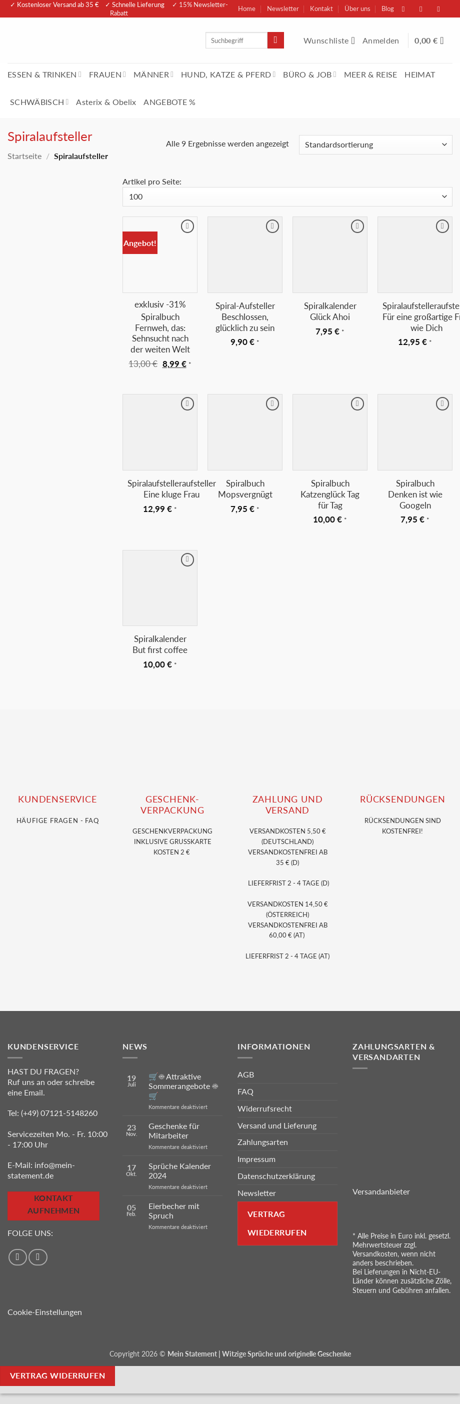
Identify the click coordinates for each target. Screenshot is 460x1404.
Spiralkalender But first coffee (160, 644)
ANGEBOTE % (170, 101)
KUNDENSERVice (57, 799)
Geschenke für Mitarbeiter (174, 1130)
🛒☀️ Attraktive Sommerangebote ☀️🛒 (183, 1086)
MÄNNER (154, 74)
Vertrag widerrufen (57, 1375)
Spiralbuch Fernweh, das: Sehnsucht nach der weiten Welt (160, 333)
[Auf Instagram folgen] (426, 8)
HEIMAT (419, 74)
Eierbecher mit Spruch (174, 1210)
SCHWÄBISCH (39, 101)
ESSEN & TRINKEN (45, 74)
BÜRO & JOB (309, 74)
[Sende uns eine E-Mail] (443, 8)
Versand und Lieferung (277, 1125)
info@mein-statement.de (41, 1170)
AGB (246, 1074)
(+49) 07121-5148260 (59, 1113)
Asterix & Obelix (106, 101)
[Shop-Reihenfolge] (375, 144)
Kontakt (321, 8)
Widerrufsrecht (265, 1108)
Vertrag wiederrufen (277, 1223)
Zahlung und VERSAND (287, 804)
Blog (388, 8)
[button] (382, 41)
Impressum (257, 1159)
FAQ (246, 1091)
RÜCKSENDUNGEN (402, 799)
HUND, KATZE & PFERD (228, 74)
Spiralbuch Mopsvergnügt (245, 489)
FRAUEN (107, 74)
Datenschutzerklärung (276, 1175)
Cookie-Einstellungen (45, 1311)
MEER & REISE (371, 74)
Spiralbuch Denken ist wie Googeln (415, 494)
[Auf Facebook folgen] (408, 8)
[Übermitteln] (276, 40)
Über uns (357, 8)
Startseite (25, 155)
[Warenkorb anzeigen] (433, 41)
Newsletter (283, 8)
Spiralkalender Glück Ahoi (330, 311)
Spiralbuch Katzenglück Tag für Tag (330, 494)
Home (247, 8)
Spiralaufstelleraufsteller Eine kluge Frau (172, 489)
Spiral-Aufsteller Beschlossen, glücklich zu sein (245, 316)
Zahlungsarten (263, 1141)
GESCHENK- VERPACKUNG (172, 804)
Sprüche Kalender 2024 (179, 1170)
